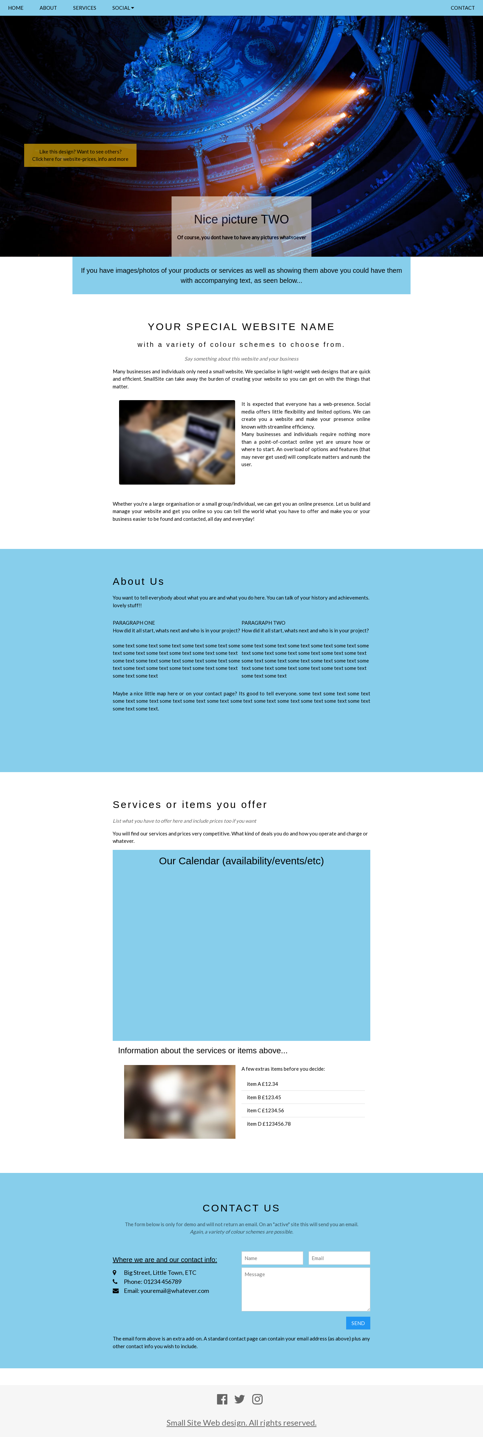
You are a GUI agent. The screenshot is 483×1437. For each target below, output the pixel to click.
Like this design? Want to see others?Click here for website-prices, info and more (80, 155)
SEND (358, 1323)
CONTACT (463, 8)
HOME (15, 8)
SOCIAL (123, 8)
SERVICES (84, 8)
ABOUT (48, 8)
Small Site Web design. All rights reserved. (242, 1422)
